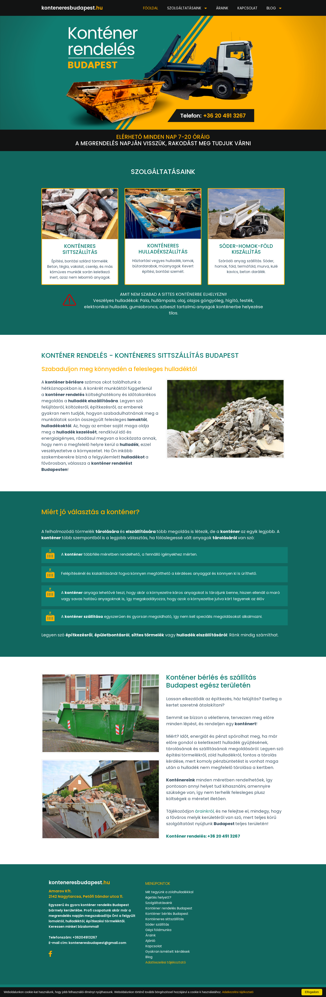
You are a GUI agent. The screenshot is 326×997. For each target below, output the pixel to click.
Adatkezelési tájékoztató (165, 962)
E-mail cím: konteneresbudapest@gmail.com (87, 942)
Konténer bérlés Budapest (166, 913)
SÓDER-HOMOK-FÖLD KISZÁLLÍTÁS (246, 249)
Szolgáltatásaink (184, 8)
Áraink (222, 8)
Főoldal (150, 8)
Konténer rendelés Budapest (168, 908)
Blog (272, 8)
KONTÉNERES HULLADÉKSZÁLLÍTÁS (163, 248)
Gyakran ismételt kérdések (167, 951)
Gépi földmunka (158, 929)
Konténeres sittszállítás (164, 919)
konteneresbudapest (72, 7)
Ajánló (150, 940)
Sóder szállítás (157, 924)
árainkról (204, 811)
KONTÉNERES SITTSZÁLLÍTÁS (80, 249)
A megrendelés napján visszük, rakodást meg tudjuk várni (163, 140)
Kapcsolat (247, 8)
